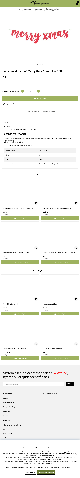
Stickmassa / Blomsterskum (52, 348)
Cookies (6, 398)
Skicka (69, 384)
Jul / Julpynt (28, 9)
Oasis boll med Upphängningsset (14, 348)
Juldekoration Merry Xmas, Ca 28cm (16, 252)
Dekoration (43, 164)
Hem (19, 9)
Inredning (51, 164)
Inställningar (30, 472)
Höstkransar (7, 433)
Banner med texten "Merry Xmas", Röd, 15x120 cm (39, 11)
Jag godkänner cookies (46, 472)
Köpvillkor (7, 411)
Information (14, 118)
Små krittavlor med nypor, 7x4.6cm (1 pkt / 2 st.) (59, 252)
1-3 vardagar (32, 129)
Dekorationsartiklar (52, 9)
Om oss (5, 415)
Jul (57, 164)
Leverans (40, 118)
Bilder (5, 429)
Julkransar (7, 438)
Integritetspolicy (9, 407)
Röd (40, 155)
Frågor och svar (8, 402)
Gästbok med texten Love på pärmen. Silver (58, 208)
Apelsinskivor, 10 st (50, 304)
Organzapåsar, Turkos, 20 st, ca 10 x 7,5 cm (18, 208)
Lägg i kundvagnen (20, 358)
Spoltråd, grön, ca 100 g (11, 304)
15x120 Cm (43, 150)
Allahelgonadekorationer (12, 425)
